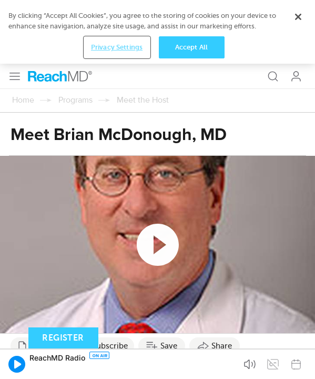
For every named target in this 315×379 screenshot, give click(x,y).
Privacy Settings (117, 364)
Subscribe (110, 282)
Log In (296, 12)
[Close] (298, 333)
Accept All (191, 364)
